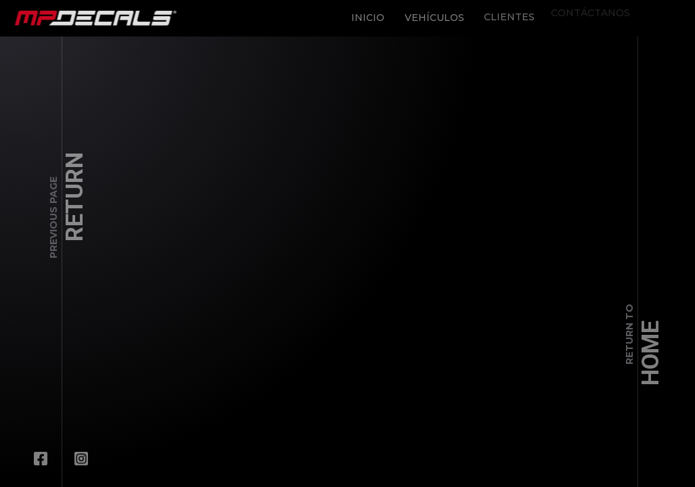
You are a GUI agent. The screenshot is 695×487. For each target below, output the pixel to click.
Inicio (363, 13)
